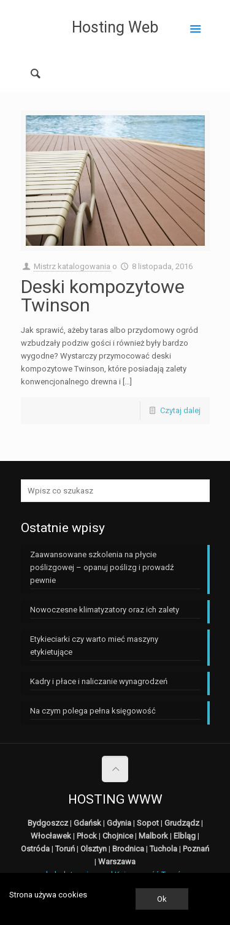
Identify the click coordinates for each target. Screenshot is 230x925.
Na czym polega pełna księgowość (93, 710)
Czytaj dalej (180, 410)
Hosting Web (115, 27)
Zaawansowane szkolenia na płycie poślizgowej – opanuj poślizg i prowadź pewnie (102, 567)
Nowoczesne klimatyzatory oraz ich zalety (104, 609)
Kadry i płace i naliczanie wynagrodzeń (98, 681)
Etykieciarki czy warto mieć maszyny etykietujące (94, 645)
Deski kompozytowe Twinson (103, 296)
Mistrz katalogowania (72, 266)
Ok (162, 899)
